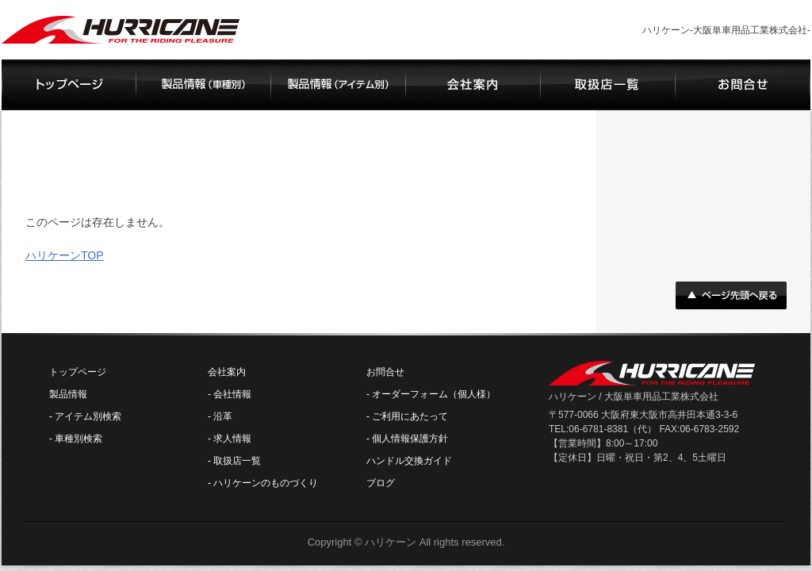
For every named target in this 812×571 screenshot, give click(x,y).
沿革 (222, 416)
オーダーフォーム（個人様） (434, 394)
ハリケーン (390, 542)
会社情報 (232, 394)
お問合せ (385, 371)
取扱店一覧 (237, 460)
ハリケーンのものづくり (265, 483)
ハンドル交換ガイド (409, 460)
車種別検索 (78, 438)
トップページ (77, 371)
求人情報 (232, 438)
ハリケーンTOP (64, 255)
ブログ (380, 483)
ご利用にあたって (410, 416)
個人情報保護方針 (410, 438)
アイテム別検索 (88, 416)
